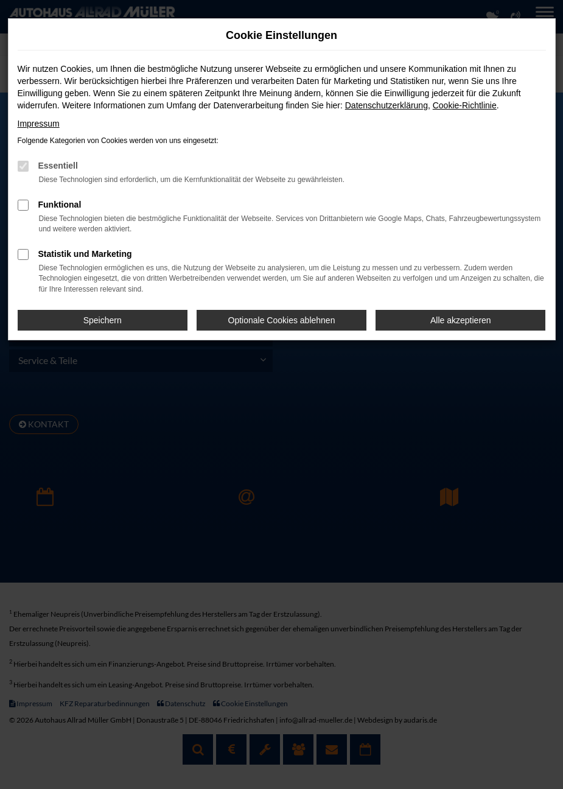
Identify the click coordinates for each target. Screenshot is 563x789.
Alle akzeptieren (460, 320)
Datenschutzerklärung (386, 105)
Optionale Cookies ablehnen (281, 320)
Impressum (39, 123)
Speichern (102, 320)
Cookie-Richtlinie (465, 105)
